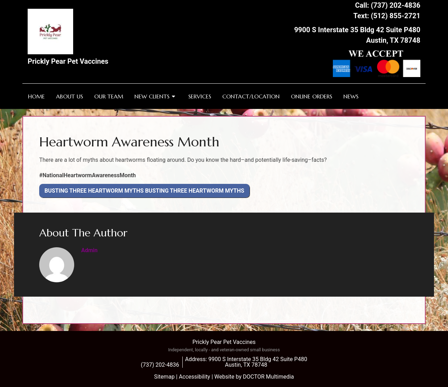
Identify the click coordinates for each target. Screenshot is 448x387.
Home (36, 96)
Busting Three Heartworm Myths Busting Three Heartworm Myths (144, 190)
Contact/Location (251, 96)
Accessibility (194, 376)
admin (89, 250)
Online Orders (311, 96)
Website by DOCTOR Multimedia (254, 376)
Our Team (108, 96)
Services (199, 96)
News (350, 96)
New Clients (151, 96)
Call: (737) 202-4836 (387, 5)
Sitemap (164, 376)
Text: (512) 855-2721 (387, 16)
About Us (69, 96)
